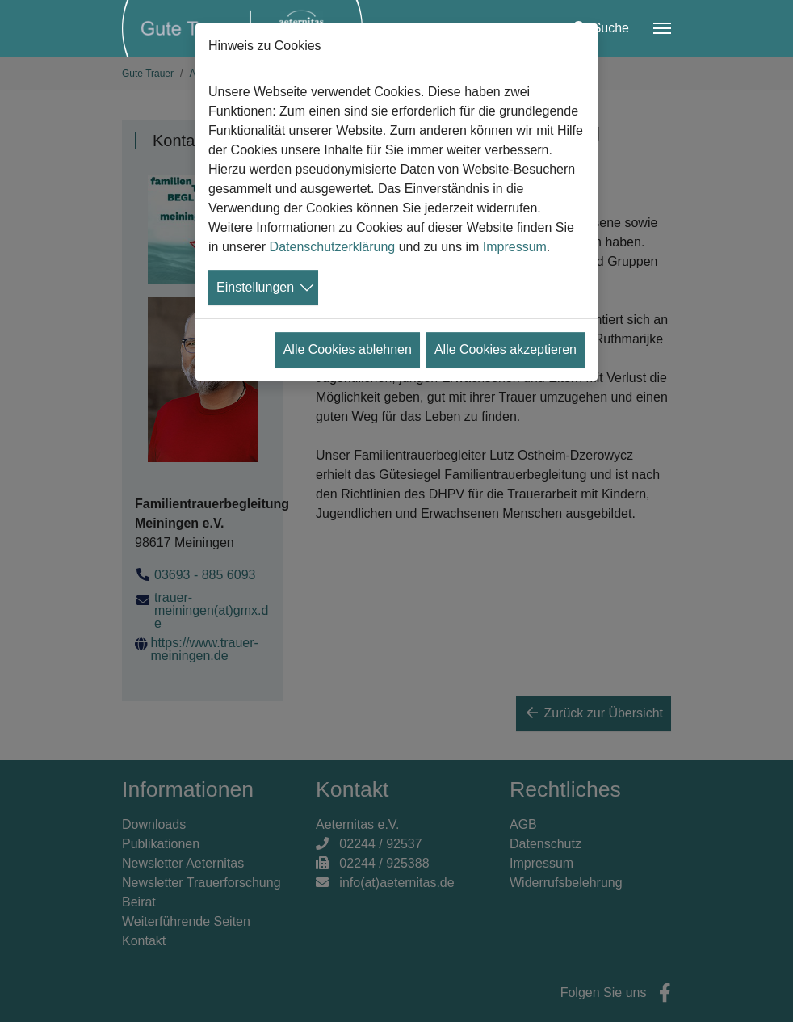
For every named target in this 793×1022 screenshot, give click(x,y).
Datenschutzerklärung (333, 247)
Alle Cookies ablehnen (347, 349)
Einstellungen (255, 287)
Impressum (515, 247)
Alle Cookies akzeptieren (505, 349)
